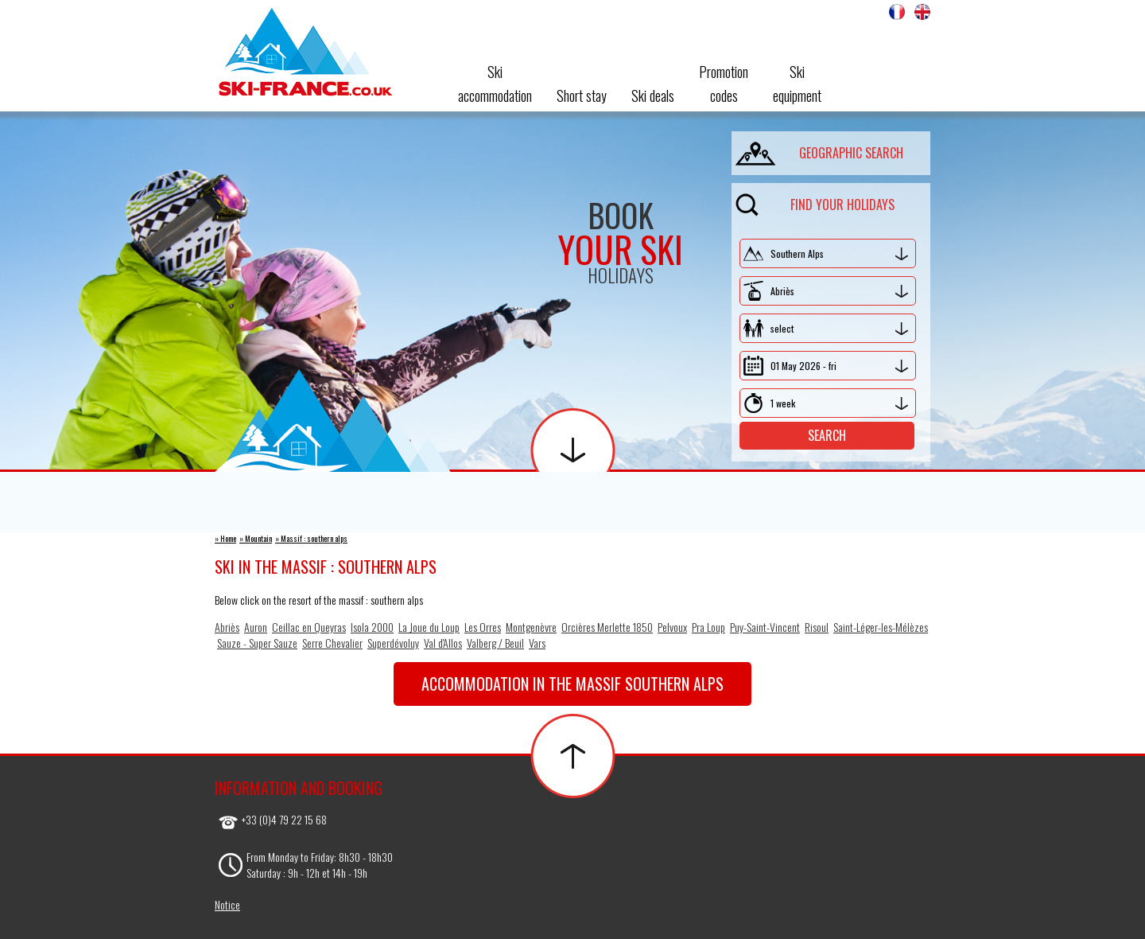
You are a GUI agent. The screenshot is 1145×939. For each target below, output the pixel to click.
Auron (255, 626)
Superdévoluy (393, 642)
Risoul (817, 626)
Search (827, 435)
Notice (227, 904)
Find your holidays (815, 201)
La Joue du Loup (429, 626)
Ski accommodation (495, 83)
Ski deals (652, 95)
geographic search (819, 150)
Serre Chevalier (332, 642)
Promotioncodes (723, 83)
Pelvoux (672, 626)
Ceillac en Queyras (309, 626)
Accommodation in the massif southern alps (572, 683)
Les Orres (482, 626)
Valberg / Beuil (495, 642)
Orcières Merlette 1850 (607, 626)
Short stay (582, 95)
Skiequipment (797, 83)
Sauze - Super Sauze (257, 642)
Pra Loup (708, 626)
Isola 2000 (372, 626)
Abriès (227, 626)
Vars (537, 642)
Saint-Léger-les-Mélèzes (880, 626)
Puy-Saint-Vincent (765, 626)
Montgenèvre (531, 626)
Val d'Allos (443, 642)
